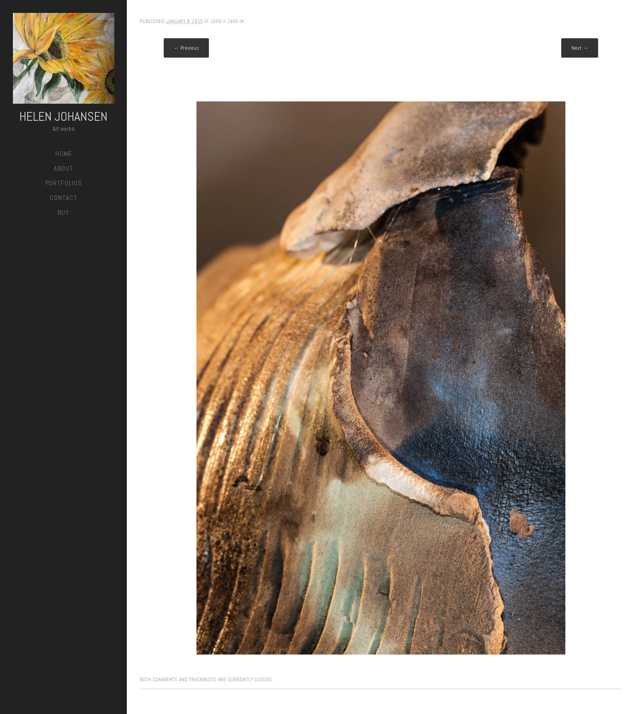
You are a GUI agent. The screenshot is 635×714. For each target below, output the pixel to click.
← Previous (186, 48)
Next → (579, 48)
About (63, 168)
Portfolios (63, 183)
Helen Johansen (63, 116)
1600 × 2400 (224, 21)
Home (63, 153)
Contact (63, 198)
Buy (63, 212)
